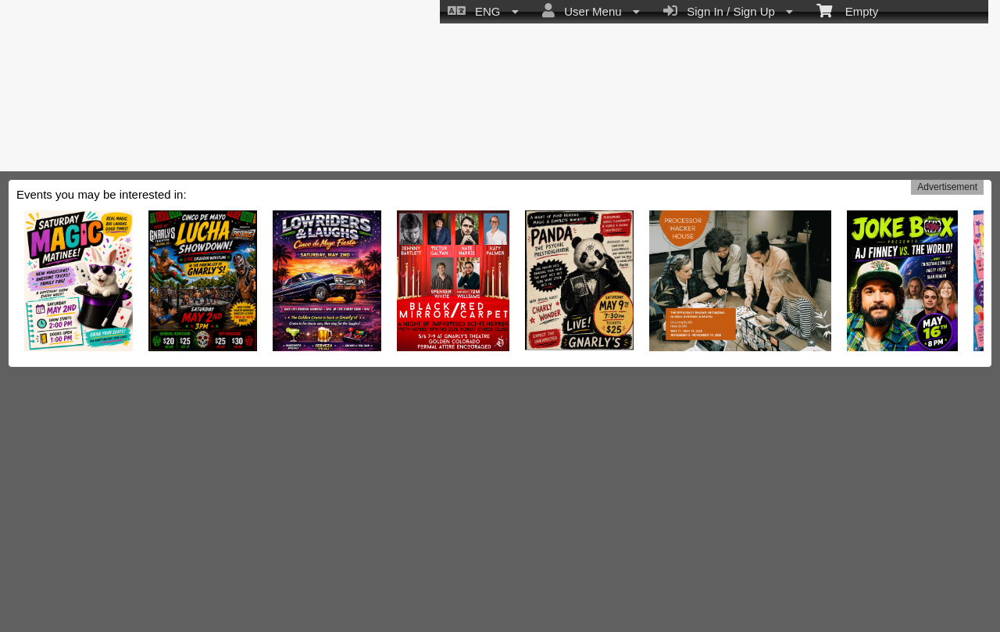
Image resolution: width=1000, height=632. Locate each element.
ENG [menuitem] (483, 11)
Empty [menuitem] (847, 10)
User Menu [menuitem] (591, 11)
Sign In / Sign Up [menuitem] (728, 11)
